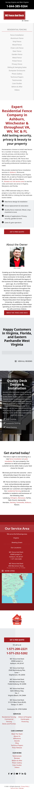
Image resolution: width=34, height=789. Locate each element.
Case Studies (17, 83)
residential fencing (14, 491)
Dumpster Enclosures (17, 70)
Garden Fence (17, 54)
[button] (17, 231)
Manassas (21, 498)
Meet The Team (16, 734)
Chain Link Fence (17, 48)
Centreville (20, 502)
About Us (17, 736)
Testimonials (17, 80)
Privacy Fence (17, 64)
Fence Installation (17, 35)
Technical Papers (17, 77)
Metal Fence (17, 58)
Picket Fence (17, 61)
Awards (17, 741)
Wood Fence (17, 45)
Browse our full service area (14, 181)
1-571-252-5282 (16, 653)
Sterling (13, 502)
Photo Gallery (17, 74)
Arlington (13, 498)
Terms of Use (14, 788)
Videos (16, 90)
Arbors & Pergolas (25, 717)
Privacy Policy (24, 786)
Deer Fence (17, 51)
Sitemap (21, 788)
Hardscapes (25, 719)
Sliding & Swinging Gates (16, 67)
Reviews (17, 758)
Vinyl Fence (17, 41)
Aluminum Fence (17, 38)
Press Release (17, 748)
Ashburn (13, 172)
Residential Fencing (9, 717)
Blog (17, 743)
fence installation (16, 459)
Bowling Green (17, 542)
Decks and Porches (9, 724)
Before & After (17, 87)
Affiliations (17, 738)
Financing (24, 721)
